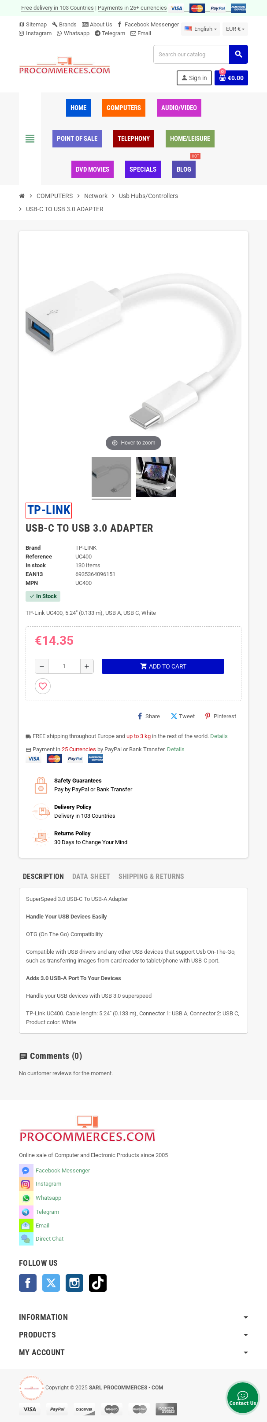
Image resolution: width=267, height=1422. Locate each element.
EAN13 (34, 574)
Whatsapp (76, 33)
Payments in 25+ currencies (132, 7)
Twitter (51, 1283)
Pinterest (220, 716)
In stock (36, 565)
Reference (39, 556)
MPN (32, 583)
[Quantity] (64, 666)
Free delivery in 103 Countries (57, 7)
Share (149, 716)
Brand (33, 547)
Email (144, 33)
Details (219, 736)
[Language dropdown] (200, 29)
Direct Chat (49, 1238)
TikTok (98, 1283)
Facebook (28, 1283)
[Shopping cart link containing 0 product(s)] (231, 77)
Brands (64, 24)
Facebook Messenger (152, 24)
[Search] (200, 54)
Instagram (39, 33)
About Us (97, 24)
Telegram (113, 33)
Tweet (183, 716)
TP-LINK (48, 510)
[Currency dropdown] (235, 29)
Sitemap (33, 24)
